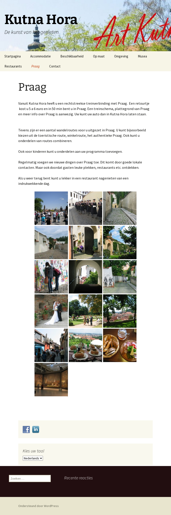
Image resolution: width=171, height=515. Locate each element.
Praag (35, 66)
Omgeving (121, 56)
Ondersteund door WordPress (38, 506)
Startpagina (12, 56)
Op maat (99, 56)
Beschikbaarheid (71, 56)
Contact (55, 66)
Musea (142, 56)
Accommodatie (40, 56)
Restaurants (13, 66)
